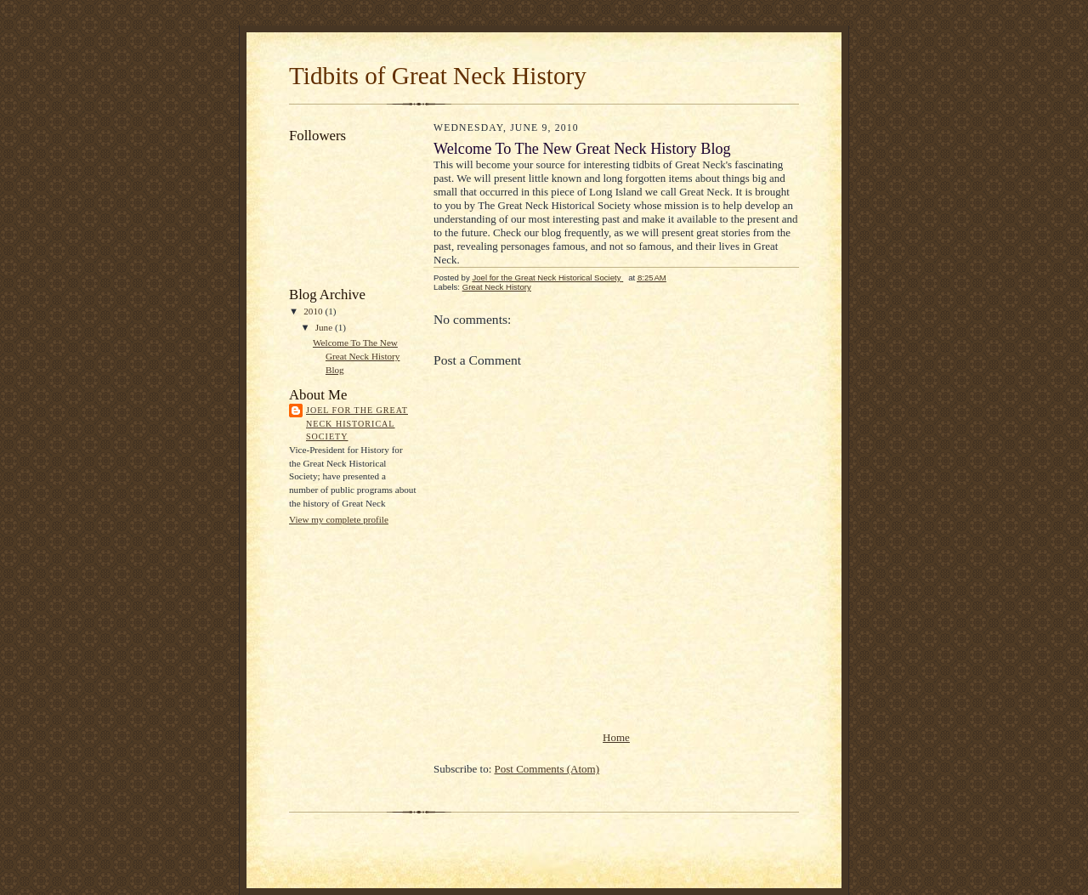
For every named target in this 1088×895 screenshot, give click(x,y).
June (325, 327)
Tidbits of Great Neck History (437, 75)
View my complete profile (338, 519)
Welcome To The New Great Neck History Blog (356, 355)
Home (616, 737)
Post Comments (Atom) (547, 768)
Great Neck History (496, 287)
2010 (314, 311)
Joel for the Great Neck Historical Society (357, 423)
